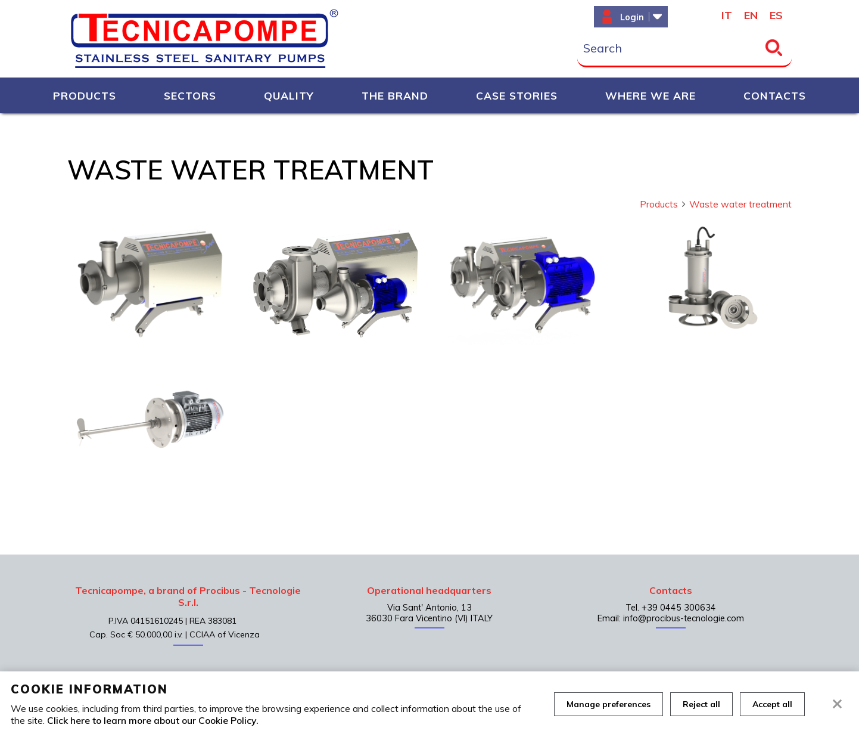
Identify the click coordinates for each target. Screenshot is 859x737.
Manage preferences (609, 704)
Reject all (701, 704)
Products (663, 204)
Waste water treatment (740, 204)
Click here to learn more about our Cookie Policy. (153, 720)
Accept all (772, 704)
